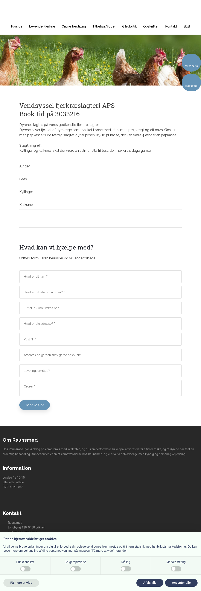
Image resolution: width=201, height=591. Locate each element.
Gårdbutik (129, 26)
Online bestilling (74, 26)
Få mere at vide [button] (21, 582)
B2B (187, 26)
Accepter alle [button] (181, 582)
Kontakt (171, 26)
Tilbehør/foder (104, 26)
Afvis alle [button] (149, 582)
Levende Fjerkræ (42, 26)
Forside (17, 26)
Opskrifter (151, 26)
